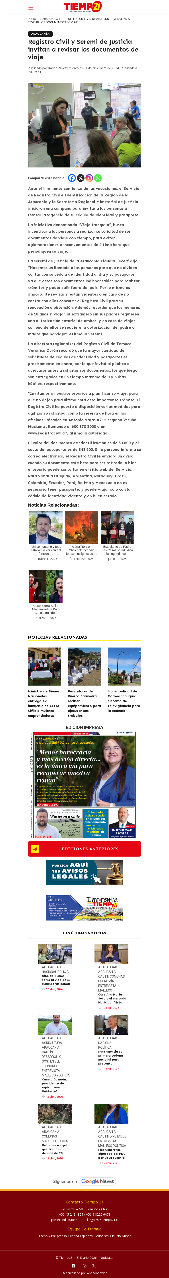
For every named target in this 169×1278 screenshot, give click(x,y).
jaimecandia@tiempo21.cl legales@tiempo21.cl (84, 1220)
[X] (80, 178)
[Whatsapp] (98, 178)
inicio (32, 19)
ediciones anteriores (90, 848)
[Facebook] (72, 178)
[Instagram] (89, 178)
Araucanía (50, 19)
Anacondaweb (97, 1273)
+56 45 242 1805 (71, 1214)
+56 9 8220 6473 (98, 1214)
